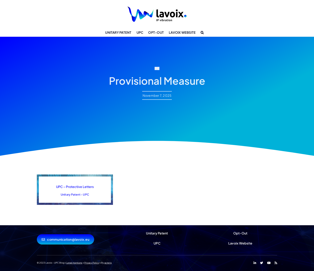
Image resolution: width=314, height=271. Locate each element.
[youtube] (269, 262)
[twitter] (261, 262)
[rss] (276, 262)
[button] (202, 33)
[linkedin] (255, 262)
